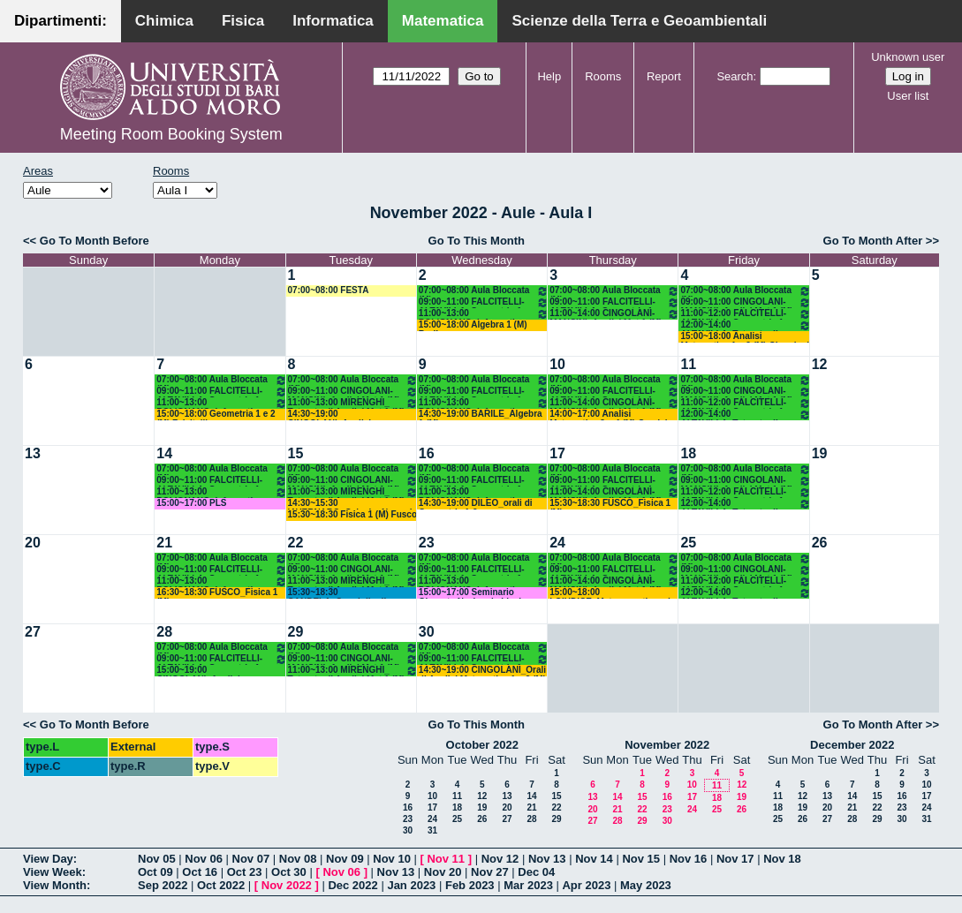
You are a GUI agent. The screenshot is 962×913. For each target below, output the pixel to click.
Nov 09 (345, 858)
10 (557, 364)
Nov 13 (547, 858)
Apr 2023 (586, 885)
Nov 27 (490, 872)
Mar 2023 (528, 885)
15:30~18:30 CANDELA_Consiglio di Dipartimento (337, 593)
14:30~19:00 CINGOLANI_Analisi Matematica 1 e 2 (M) (331, 414)
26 (820, 542)
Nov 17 (735, 858)
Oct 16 (199, 872)
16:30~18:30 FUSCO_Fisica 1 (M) (216, 593)
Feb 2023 (470, 885)
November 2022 (667, 744)
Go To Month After (873, 240)
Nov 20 (443, 872)
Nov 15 (641, 858)
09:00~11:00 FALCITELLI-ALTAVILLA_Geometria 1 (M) (484, 302)
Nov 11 (446, 858)
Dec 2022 (352, 885)
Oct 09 (155, 872)
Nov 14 (594, 858)
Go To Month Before (94, 240)
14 (164, 453)
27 (33, 631)
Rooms (603, 76)
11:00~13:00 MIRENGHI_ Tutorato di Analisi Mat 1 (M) (353, 403)
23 (427, 542)
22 (296, 542)
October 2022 (482, 744)
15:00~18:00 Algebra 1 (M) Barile (473, 325)
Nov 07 (251, 858)
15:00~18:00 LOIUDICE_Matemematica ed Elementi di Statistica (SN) (609, 593)
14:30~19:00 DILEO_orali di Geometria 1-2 (476, 503)
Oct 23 (244, 872)
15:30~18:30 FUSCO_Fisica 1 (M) (609, 503)
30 (427, 631)
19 (820, 453)
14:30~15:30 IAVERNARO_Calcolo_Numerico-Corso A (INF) (353, 503)
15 (296, 453)
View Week (52, 872)
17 (557, 453)
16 (427, 453)
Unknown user (907, 57)
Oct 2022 (221, 885)
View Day (48, 858)
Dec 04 (536, 872)
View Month (55, 885)
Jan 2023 (411, 885)
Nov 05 (157, 858)
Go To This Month (477, 240)
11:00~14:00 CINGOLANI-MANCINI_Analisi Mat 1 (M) (614, 314)
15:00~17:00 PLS (191, 503)
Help (549, 76)
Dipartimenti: (60, 20)
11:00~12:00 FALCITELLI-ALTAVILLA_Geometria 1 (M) (745, 314)
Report (664, 76)
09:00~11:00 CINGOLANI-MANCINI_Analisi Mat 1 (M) (745, 302)
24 (557, 542)
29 (296, 631)
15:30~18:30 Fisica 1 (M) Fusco (352, 514)
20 (33, 542)
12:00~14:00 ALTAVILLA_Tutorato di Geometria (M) (745, 325)
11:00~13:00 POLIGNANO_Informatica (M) (484, 314)
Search (734, 76)
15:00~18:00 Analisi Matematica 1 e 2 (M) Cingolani (744, 337)
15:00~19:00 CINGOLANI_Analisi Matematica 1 (197, 670)
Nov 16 (689, 858)
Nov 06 (204, 858)
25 (688, 542)
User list (907, 95)
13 (33, 453)
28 (164, 631)
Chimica (164, 20)
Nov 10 (392, 858)
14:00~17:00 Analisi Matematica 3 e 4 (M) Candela (610, 414)
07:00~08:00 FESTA (328, 290)
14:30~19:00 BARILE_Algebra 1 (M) (480, 414)
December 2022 (852, 744)
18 (688, 453)
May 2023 (645, 885)
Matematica (443, 20)
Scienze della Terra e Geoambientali (639, 20)
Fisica (243, 20)
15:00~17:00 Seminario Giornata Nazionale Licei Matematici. (470, 593)
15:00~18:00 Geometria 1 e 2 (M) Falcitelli (215, 414)
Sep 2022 (162, 885)
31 (432, 830)
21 (164, 542)
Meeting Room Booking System (171, 134)
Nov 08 (298, 858)
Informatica (333, 20)
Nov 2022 (286, 885)
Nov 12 (500, 858)
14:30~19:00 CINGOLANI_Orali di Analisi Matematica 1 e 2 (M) (482, 670)
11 (688, 364)
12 (820, 364)
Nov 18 (782, 858)
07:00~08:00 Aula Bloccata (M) (484, 291)
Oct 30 (289, 872)
